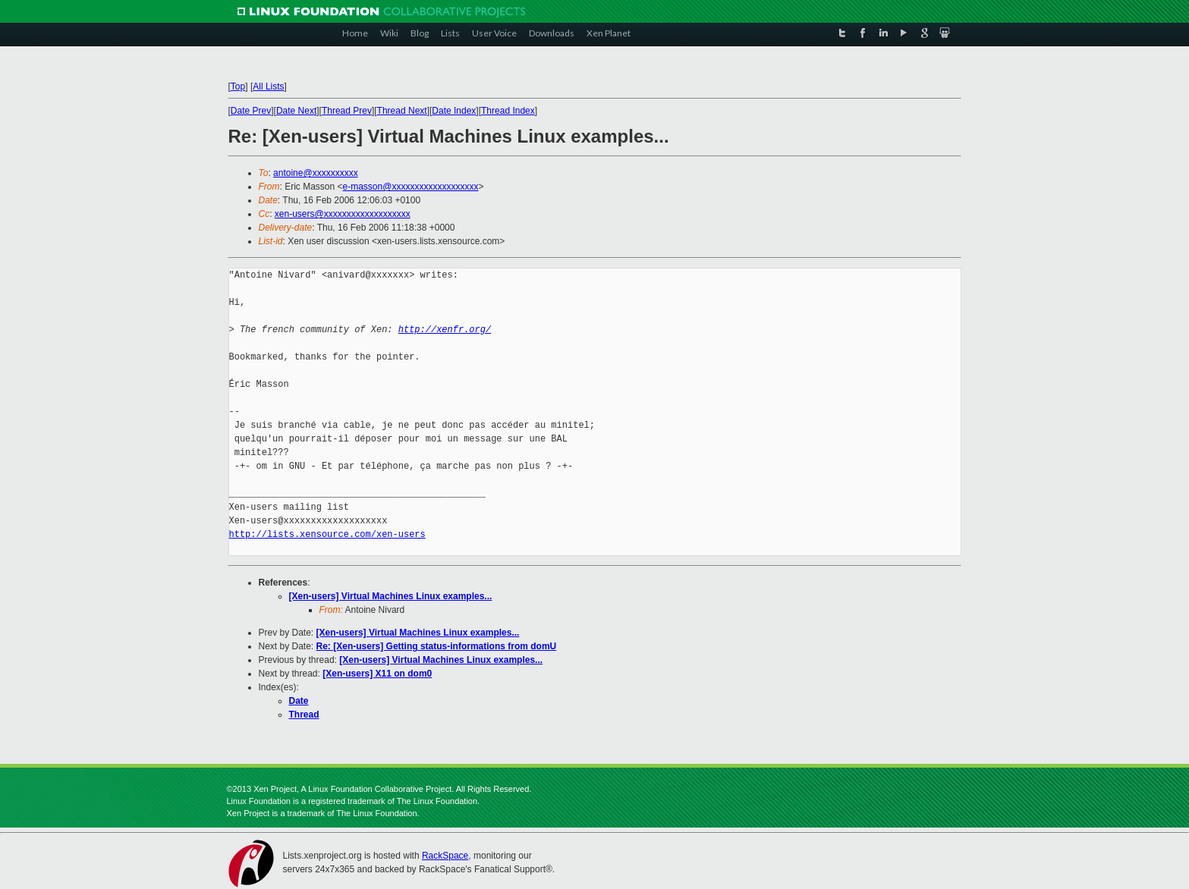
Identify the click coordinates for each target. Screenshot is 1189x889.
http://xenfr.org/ (444, 329)
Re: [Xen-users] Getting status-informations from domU (436, 646)
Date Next (296, 110)
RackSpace (445, 855)
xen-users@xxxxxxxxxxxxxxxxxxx (342, 214)
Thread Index (508, 110)
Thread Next (402, 110)
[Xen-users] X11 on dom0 (377, 673)
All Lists (268, 86)
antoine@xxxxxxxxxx (315, 173)
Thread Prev (347, 110)
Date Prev (251, 110)
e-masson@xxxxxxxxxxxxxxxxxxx (411, 186)
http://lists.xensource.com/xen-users (327, 534)
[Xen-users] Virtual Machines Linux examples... (390, 596)
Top (238, 86)
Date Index (454, 110)
